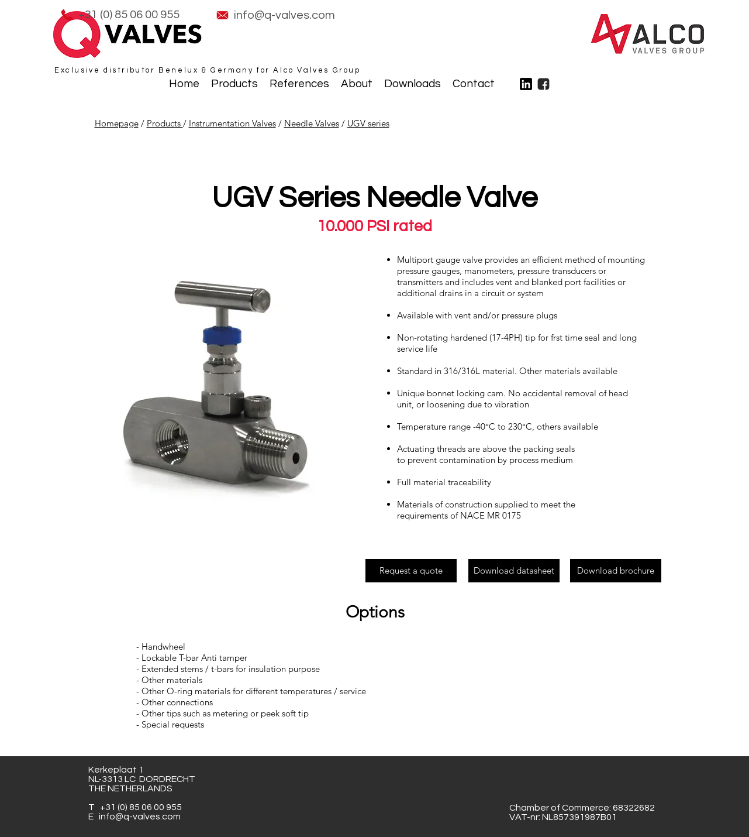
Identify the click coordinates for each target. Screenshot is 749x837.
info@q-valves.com (140, 816)
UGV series (368, 123)
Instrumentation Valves (232, 123)
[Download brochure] (615, 570)
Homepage (117, 123)
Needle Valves (311, 123)
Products (165, 123)
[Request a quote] (411, 570)
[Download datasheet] (514, 570)
